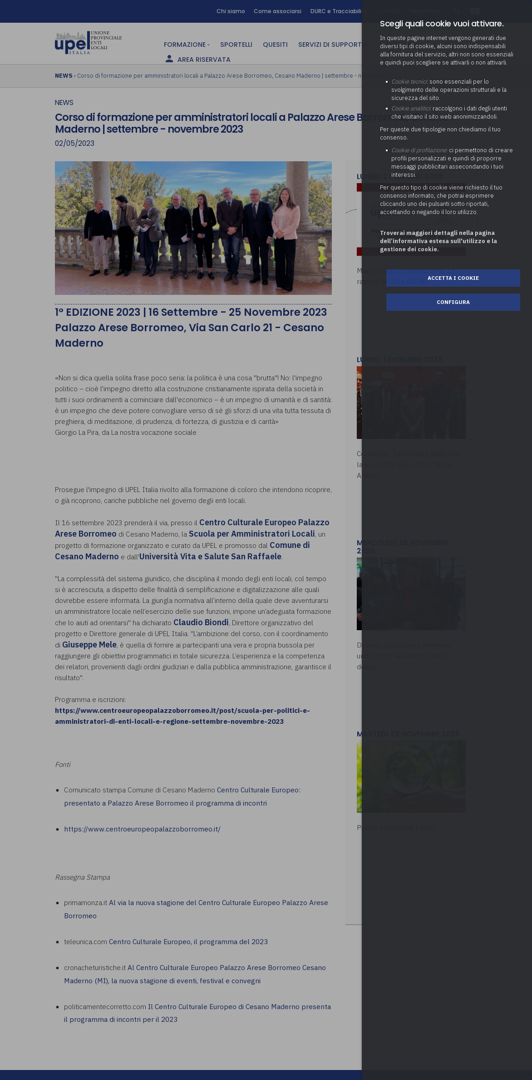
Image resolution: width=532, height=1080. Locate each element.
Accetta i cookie (453, 277)
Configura (453, 302)
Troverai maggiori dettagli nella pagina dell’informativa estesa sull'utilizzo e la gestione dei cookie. (438, 241)
